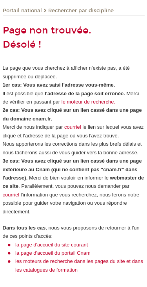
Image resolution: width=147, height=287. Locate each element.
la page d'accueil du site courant (51, 245)
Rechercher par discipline (81, 10)
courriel (72, 127)
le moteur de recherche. (87, 102)
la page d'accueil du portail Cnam (53, 253)
